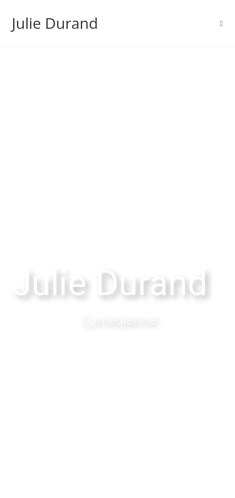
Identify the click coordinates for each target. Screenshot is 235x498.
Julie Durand (55, 23)
